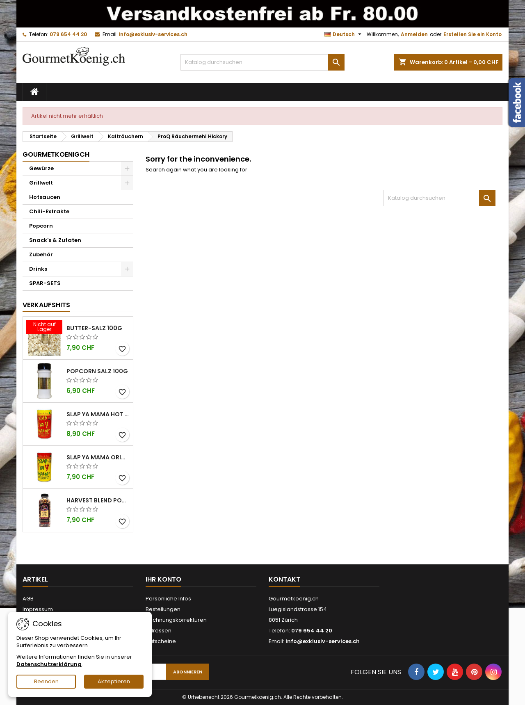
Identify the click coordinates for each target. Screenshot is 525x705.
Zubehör (41, 254)
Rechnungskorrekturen (176, 620)
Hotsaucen (44, 197)
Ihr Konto (163, 579)
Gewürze (41, 168)
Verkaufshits (46, 305)
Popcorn (41, 226)
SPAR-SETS (45, 283)
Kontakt (284, 579)
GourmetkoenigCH (56, 154)
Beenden (46, 681)
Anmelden (414, 34)
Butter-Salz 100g (94, 328)
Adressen (158, 630)
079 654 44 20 (68, 34)
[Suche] (262, 62)
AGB (28, 598)
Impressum (38, 609)
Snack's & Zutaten (55, 240)
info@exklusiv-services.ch (153, 34)
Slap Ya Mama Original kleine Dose (98, 457)
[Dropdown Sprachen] (343, 34)
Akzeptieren (114, 681)
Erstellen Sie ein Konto (472, 34)
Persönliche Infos (168, 598)
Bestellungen (163, 609)
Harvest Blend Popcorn (98, 500)
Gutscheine (161, 641)
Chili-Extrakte (49, 211)
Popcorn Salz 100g (97, 371)
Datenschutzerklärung (49, 664)
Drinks (38, 269)
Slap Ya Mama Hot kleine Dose (98, 414)
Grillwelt (41, 183)
